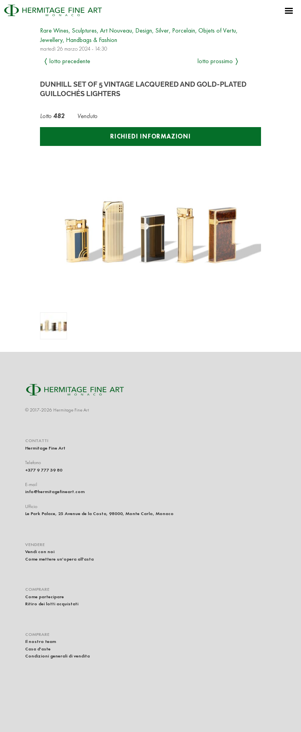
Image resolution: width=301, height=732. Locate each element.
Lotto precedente (69, 61)
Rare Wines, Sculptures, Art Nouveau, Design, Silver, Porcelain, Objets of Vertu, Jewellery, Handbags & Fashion (139, 35)
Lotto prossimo (215, 61)
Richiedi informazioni (150, 136)
